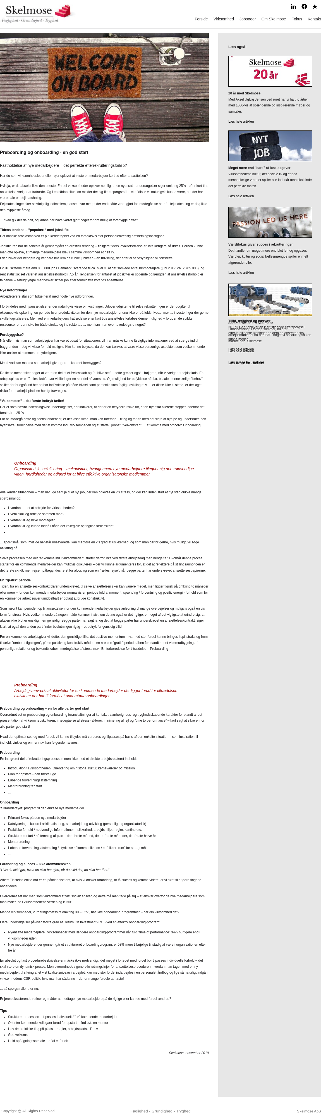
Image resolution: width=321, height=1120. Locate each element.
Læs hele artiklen (241, 121)
